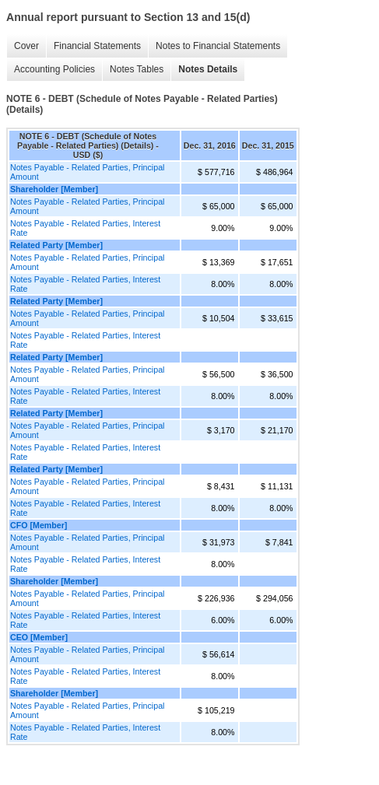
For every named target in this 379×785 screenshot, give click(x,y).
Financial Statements (97, 45)
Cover (26, 45)
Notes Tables (136, 69)
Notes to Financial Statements (218, 45)
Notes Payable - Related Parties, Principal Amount (87, 172)
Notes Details (207, 69)
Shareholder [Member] (54, 189)
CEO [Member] (39, 637)
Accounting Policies (54, 69)
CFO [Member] (38, 525)
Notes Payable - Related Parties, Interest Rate (85, 228)
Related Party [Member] (56, 245)
